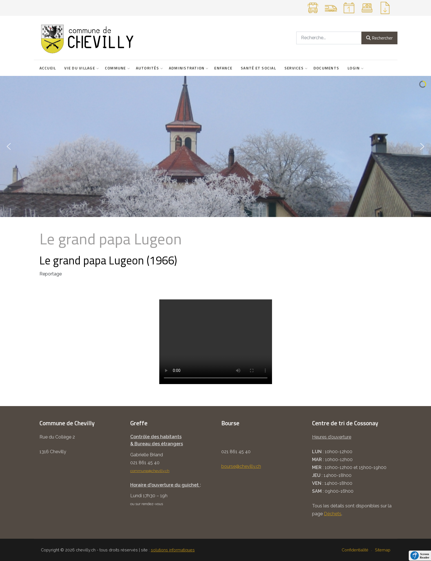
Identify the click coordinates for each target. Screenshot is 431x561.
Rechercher (379, 37)
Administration (187, 68)
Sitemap (382, 549)
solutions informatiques (173, 549)
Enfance (223, 68)
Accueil (47, 68)
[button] (8, 146)
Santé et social (258, 68)
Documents (326, 68)
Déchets (332, 513)
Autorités (148, 68)
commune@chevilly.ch (149, 470)
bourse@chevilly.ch (241, 466)
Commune (116, 68)
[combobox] (329, 38)
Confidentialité (355, 549)
